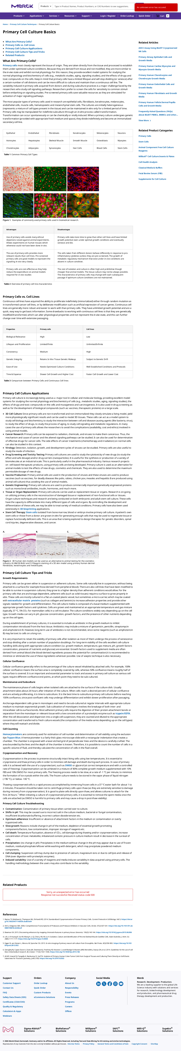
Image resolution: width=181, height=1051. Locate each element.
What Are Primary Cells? (19, 41)
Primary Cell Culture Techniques (23, 24)
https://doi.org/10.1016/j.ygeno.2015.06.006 (114, 932)
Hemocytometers (12, 734)
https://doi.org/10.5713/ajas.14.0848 (33, 939)
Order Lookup (127, 15)
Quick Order (144, 15)
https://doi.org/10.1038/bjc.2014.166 (65, 952)
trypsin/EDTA (123, 713)
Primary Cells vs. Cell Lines (20, 45)
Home (5, 24)
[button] (108, 15)
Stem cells (31, 512)
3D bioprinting (28, 508)
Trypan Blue (13, 737)
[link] (17, 983)
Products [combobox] (45, 6)
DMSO (68, 765)
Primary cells (10, 65)
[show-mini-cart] (163, 16)
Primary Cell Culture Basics (49, 24)
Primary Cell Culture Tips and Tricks (25, 51)
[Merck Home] (22, 6)
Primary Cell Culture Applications (24, 48)
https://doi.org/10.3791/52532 (52, 958)
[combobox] (91, 6)
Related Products (15, 55)
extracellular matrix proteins (24, 600)
